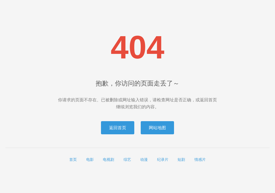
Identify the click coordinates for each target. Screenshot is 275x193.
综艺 (127, 159)
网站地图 (157, 127)
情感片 (200, 159)
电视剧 (108, 159)
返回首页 (117, 127)
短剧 (181, 159)
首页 (73, 159)
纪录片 (162, 159)
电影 (90, 159)
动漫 (144, 159)
